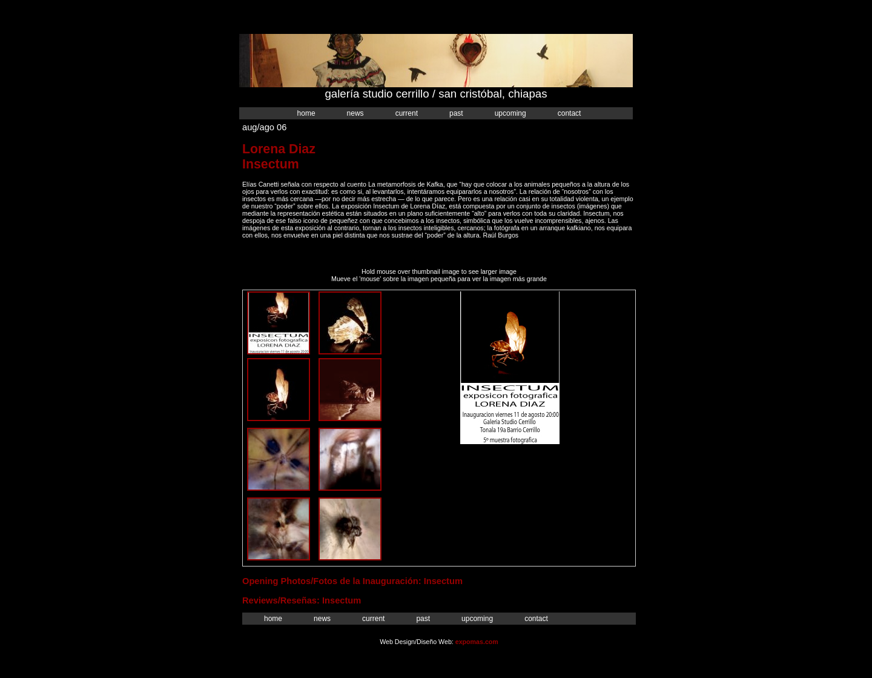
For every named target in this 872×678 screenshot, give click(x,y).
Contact (569, 113)
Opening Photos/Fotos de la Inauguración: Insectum (352, 581)
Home (306, 113)
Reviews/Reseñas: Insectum (301, 600)
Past (456, 113)
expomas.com (476, 641)
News (355, 113)
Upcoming (510, 113)
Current (406, 113)
